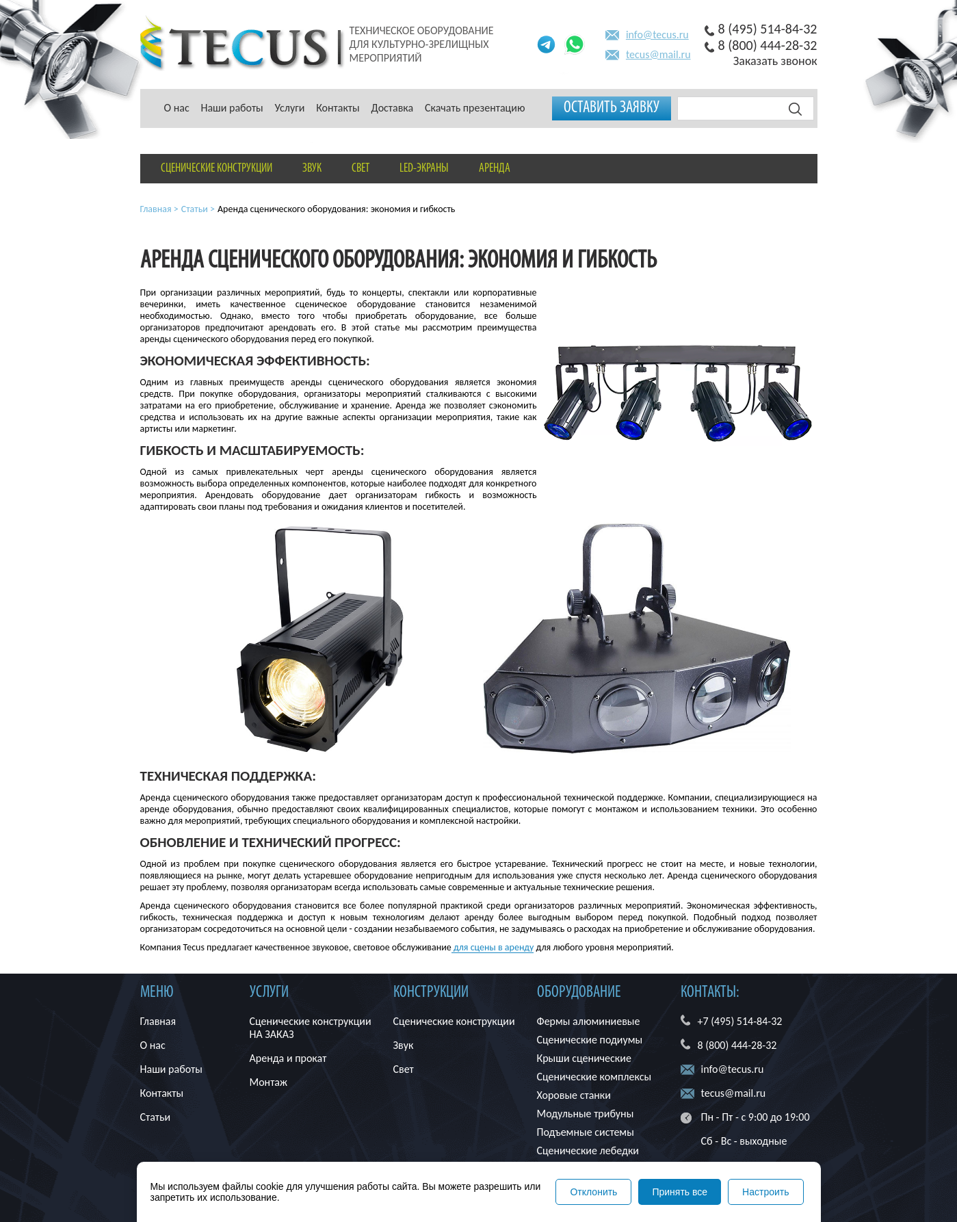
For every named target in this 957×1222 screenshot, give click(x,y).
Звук (312, 168)
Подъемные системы (585, 1132)
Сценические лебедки (588, 1150)
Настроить (765, 1191)
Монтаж (269, 1082)
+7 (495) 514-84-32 (740, 1021)
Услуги (290, 107)
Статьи (155, 1116)
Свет (360, 168)
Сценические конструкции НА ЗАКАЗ (310, 1028)
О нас (176, 107)
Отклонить (593, 1191)
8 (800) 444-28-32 (767, 45)
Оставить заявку (611, 108)
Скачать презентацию (475, 107)
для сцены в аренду (492, 947)
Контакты (338, 107)
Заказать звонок (775, 60)
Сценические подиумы (590, 1039)
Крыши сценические (584, 1058)
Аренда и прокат (288, 1058)
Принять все (679, 1191)
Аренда (494, 168)
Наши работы (231, 107)
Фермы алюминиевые (588, 1021)
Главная (158, 1021)
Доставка (392, 107)
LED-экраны (424, 168)
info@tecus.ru (657, 34)
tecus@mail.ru (658, 54)
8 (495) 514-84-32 (767, 29)
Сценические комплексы (594, 1076)
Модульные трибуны (585, 1113)
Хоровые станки (574, 1095)
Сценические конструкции (216, 168)
